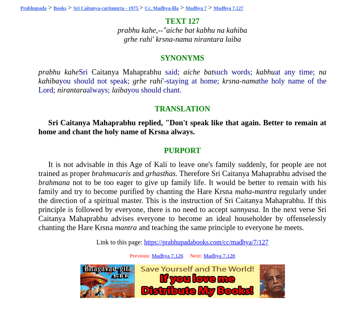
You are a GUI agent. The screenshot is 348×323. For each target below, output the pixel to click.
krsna (230, 81)
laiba (119, 90)
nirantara (72, 90)
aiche (191, 72)
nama (250, 81)
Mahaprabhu (142, 72)
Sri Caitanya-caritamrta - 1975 (106, 8)
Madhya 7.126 (167, 256)
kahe (71, 72)
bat (209, 72)
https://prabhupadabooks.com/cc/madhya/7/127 (206, 242)
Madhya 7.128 (219, 256)
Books (60, 8)
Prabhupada (33, 8)
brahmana (54, 182)
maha (243, 191)
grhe (140, 81)
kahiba (48, 81)
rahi (156, 81)
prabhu (49, 72)
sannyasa (244, 209)
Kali (160, 164)
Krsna (159, 131)
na (323, 72)
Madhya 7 (196, 8)
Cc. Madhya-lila (162, 8)
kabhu (265, 72)
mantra (266, 191)
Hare (204, 191)
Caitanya (105, 72)
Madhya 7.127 (229, 8)
